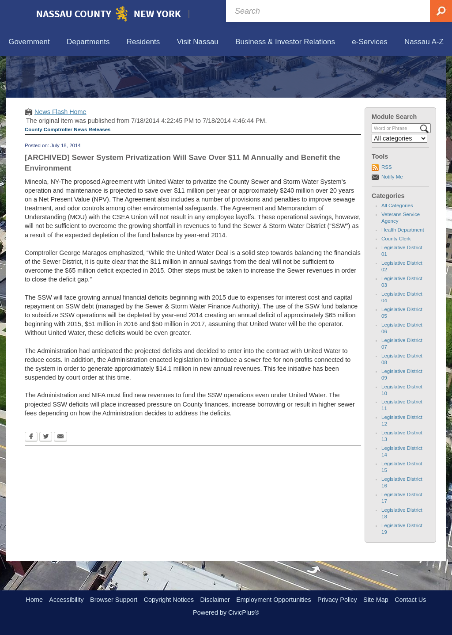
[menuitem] (29, 42)
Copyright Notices (169, 599)
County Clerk (396, 279)
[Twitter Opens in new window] (45, 478)
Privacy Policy (337, 599)
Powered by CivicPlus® (226, 612)
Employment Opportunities (273, 599)
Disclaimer (215, 599)
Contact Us (410, 599)
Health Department (402, 271)
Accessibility (66, 599)
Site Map (375, 599)
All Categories (397, 246)
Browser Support (113, 599)
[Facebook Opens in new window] (31, 478)
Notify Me (392, 217)
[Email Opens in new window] (60, 478)
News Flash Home (60, 152)
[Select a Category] (399, 179)
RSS (386, 208)
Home (34, 599)
